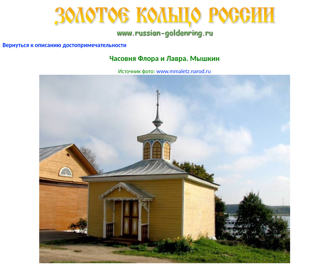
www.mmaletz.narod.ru (183, 71)
